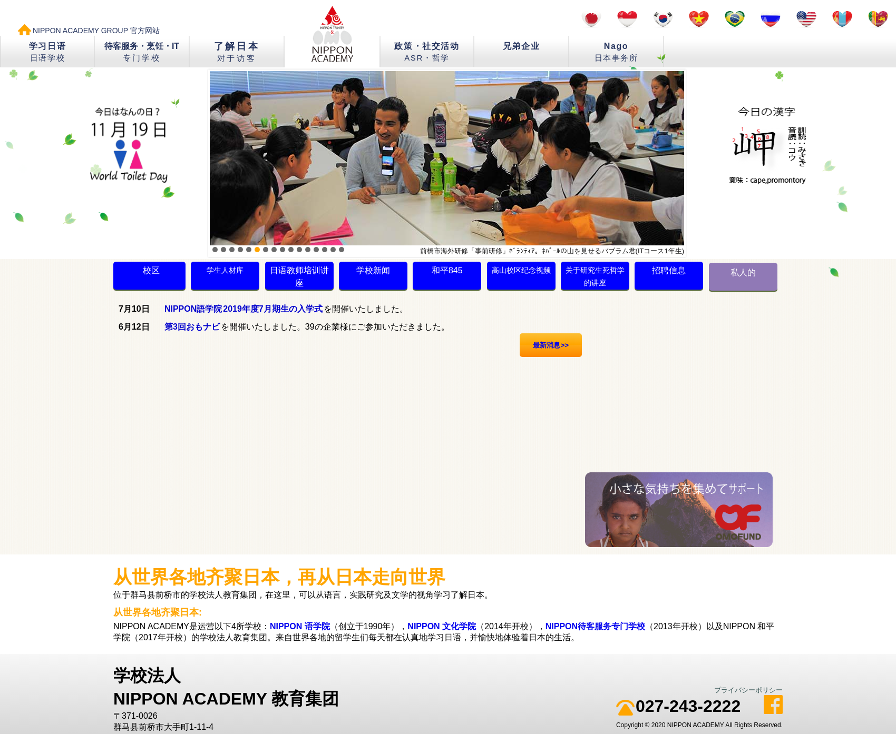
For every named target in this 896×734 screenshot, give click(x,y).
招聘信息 (669, 270)
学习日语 (47, 52)
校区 (151, 270)
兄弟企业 (521, 46)
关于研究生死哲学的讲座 (595, 276)
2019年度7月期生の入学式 (273, 308)
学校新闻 (373, 270)
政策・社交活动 (426, 52)
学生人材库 (225, 270)
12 (307, 249)
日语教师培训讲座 (299, 276)
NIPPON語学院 (193, 308)
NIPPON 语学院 (300, 626)
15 (333, 249)
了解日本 (236, 52)
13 (316, 249)
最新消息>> (551, 345)
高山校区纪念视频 (521, 270)
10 (291, 249)
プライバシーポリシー (748, 690)
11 (299, 249)
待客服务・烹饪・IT (141, 52)
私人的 (743, 272)
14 (324, 249)
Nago (616, 52)
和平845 (447, 270)
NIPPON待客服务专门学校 (595, 626)
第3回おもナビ (192, 326)
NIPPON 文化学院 (441, 626)
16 (341, 249)
